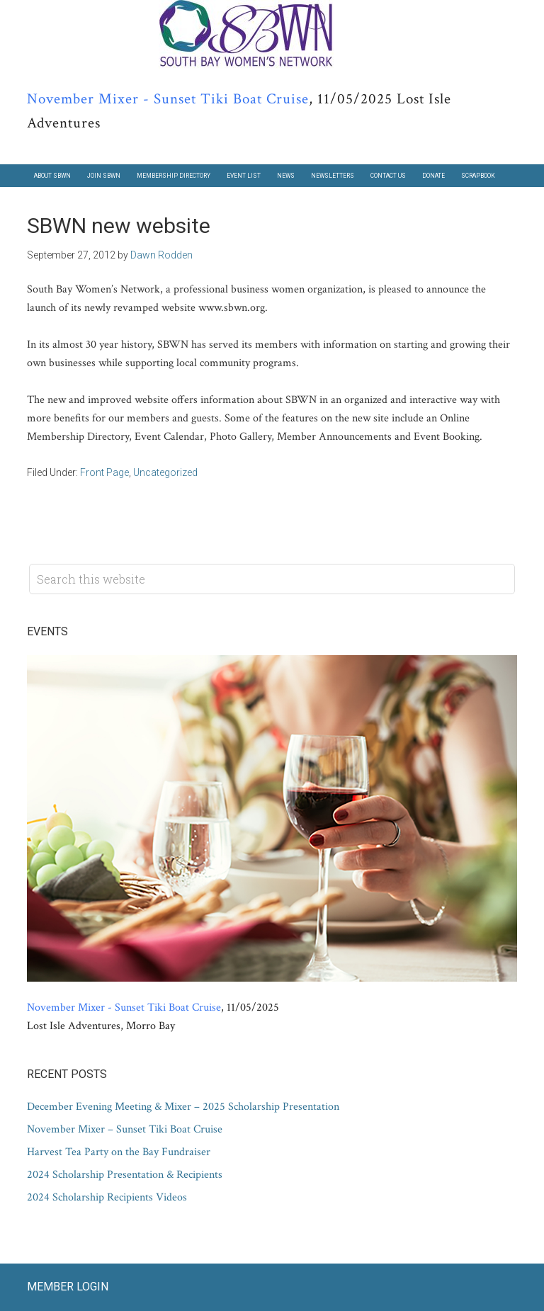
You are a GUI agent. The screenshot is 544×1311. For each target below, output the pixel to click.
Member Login (67, 1286)
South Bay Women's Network (272, 34)
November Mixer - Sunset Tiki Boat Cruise (168, 98)
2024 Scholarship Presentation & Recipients (124, 1174)
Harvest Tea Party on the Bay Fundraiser (118, 1152)
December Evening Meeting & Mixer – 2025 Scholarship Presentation (183, 1106)
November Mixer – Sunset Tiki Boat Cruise (124, 1129)
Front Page (104, 472)
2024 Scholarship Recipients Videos (107, 1197)
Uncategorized (165, 472)
